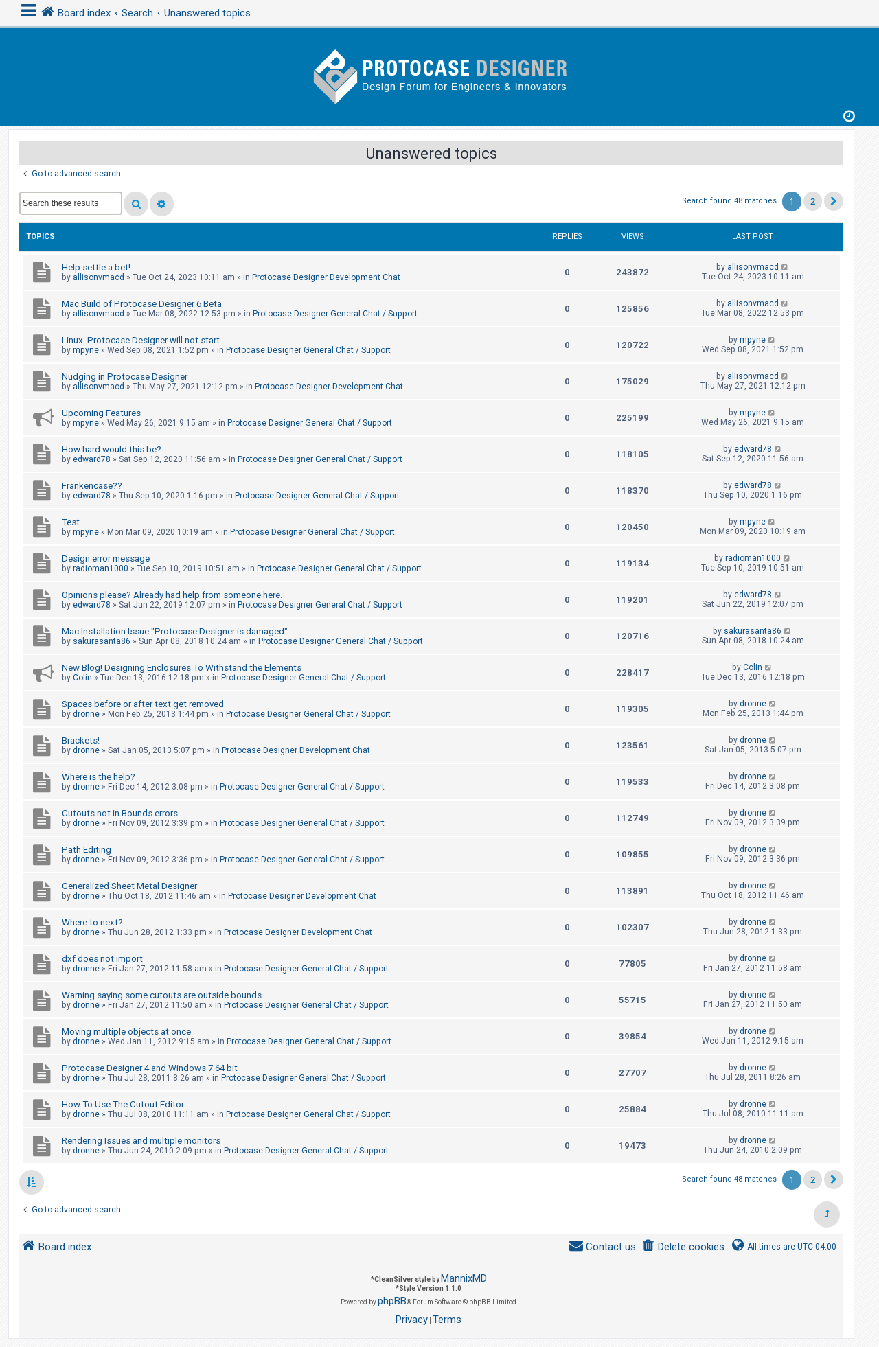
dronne (86, 714)
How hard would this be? (111, 449)
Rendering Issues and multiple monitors (141, 1141)
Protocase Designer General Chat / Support (335, 314)
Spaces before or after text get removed (143, 704)
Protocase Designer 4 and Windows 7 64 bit (150, 1068)
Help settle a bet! (96, 267)
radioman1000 (100, 568)
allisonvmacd (98, 277)
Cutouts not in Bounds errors (120, 813)
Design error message (106, 558)
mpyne (86, 350)
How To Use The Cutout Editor (123, 1104)
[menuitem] (683, 1247)
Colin (82, 677)
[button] (833, 201)
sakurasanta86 (101, 641)
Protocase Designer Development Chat (326, 277)
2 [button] (812, 201)
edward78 (92, 459)
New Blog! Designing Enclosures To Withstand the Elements (181, 668)
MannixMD (464, 1278)
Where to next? (92, 922)
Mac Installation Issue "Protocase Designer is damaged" (175, 631)
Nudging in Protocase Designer (124, 376)
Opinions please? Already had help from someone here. (172, 595)
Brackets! (81, 740)
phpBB (392, 1301)
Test (71, 522)
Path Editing (86, 849)
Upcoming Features (101, 413)
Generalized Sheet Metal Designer (129, 886)
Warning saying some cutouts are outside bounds (162, 995)
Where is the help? (98, 777)
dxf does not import (102, 959)
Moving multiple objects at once (126, 1031)
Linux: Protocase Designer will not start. (142, 340)
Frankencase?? (92, 486)
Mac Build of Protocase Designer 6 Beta (142, 304)
